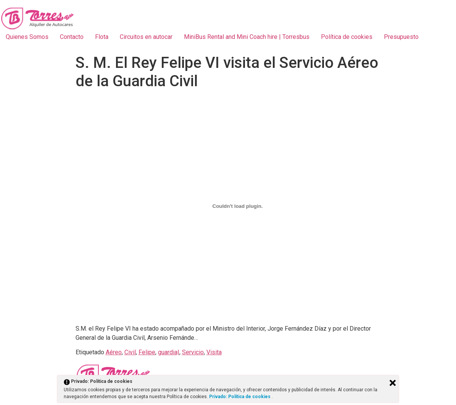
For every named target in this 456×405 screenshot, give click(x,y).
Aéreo (114, 352)
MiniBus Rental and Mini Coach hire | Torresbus (246, 36)
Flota (101, 36)
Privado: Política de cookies (240, 396)
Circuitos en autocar (146, 36)
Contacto (72, 36)
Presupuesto (401, 36)
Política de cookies (346, 36)
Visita (214, 352)
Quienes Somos (27, 36)
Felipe (147, 352)
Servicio (193, 352)
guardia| (168, 352)
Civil (130, 352)
